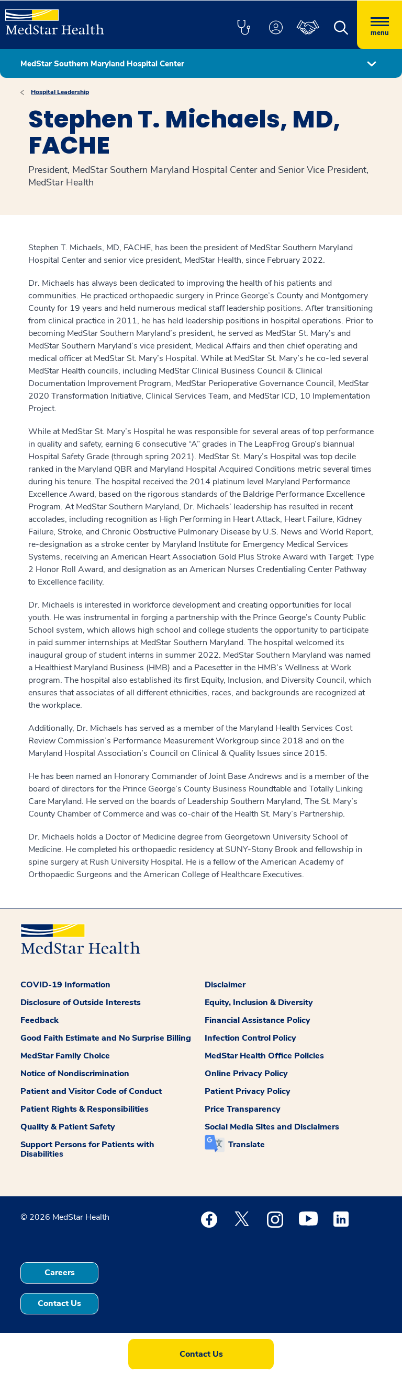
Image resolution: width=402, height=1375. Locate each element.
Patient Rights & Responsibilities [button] (84, 1109)
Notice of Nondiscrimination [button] (74, 1073)
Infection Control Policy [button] (250, 1038)
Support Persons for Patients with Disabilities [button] (87, 1149)
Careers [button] (59, 1272)
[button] (243, 28)
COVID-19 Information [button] (65, 985)
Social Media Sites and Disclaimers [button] (272, 1127)
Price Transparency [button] (243, 1109)
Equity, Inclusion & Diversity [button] (259, 1002)
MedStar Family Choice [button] (65, 1056)
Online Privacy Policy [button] (246, 1073)
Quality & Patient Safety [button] (67, 1127)
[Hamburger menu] (379, 25)
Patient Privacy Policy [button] (248, 1091)
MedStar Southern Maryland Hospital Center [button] (102, 64)
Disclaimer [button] (225, 985)
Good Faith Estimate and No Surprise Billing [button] (105, 1038)
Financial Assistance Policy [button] (257, 1020)
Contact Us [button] (59, 1303)
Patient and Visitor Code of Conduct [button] (91, 1091)
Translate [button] (246, 1144)
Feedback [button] (39, 1020)
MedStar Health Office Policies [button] (264, 1056)
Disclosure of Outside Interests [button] (80, 1002)
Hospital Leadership (60, 92)
